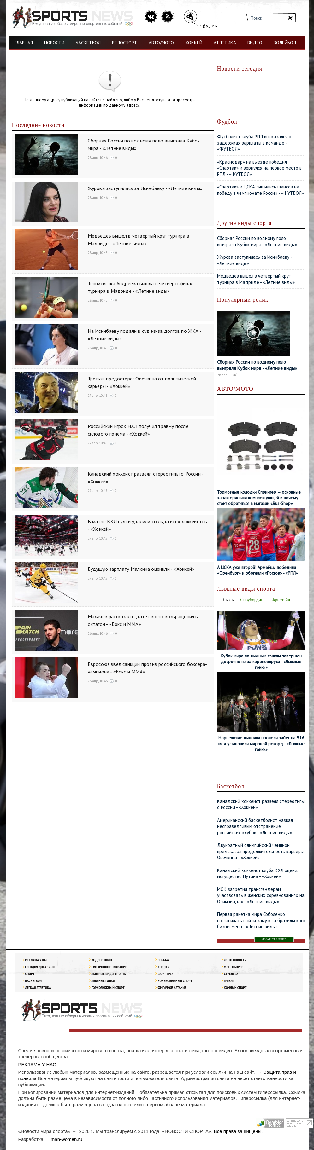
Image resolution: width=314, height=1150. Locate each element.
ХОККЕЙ (193, 43)
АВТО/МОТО (161, 43)
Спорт (30, 973)
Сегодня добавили (40, 966)
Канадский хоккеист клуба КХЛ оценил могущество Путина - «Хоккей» (258, 873)
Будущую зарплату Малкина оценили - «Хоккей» (141, 569)
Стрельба (231, 973)
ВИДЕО (254, 43)
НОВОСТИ (54, 43)
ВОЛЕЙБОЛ (285, 43)
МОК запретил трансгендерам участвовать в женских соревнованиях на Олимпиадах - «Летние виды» (261, 895)
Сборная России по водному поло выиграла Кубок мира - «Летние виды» (257, 241)
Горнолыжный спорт (108, 987)
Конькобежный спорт (175, 980)
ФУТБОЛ (27, 57)
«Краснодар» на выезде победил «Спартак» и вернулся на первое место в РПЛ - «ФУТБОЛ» (259, 168)
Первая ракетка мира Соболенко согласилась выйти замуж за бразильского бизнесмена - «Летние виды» (261, 920)
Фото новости (235, 959)
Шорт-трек (166, 973)
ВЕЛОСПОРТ (124, 43)
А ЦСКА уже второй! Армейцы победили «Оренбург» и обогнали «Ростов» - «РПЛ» (257, 570)
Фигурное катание (172, 987)
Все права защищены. (238, 1131)
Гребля (229, 980)
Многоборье (233, 966)
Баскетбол (33, 980)
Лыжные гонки (103, 980)
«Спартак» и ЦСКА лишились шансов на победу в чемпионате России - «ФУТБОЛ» (260, 190)
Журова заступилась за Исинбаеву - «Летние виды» (145, 188)
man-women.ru (66, 1139)
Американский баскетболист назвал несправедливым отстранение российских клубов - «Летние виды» (255, 826)
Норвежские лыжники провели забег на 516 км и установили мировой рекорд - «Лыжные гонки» (261, 743)
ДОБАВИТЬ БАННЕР (274, 939)
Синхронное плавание (109, 966)
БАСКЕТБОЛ (88, 43)
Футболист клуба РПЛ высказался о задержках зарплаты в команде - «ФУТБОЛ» (254, 143)
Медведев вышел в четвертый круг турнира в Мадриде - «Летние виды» (256, 279)
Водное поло (102, 959)
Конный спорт (235, 987)
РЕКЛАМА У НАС (36, 959)
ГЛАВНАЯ (24, 43)
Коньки (163, 966)
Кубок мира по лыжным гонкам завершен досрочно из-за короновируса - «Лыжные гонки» (261, 661)
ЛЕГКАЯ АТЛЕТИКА (38, 987)
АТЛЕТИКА (225, 43)
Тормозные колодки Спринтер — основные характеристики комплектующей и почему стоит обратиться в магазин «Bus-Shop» (259, 497)
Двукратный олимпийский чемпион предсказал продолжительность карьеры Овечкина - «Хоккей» (260, 851)
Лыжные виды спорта (109, 973)
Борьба (163, 959)
